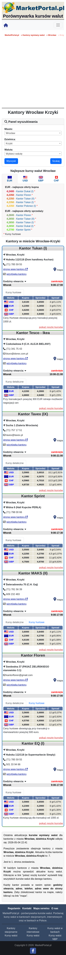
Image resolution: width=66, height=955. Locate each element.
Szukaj (56, 161)
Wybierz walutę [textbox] (14, 153)
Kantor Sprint (23, 229)
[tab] (9, 179)
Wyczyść (11, 161)
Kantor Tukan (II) (25, 198)
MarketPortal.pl (12, 35)
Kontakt (26, 908)
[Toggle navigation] (58, 25)
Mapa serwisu (41, 908)
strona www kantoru (15, 269)
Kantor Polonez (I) (26, 206)
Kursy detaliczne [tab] (15, 381)
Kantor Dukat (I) (24, 191)
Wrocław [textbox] (10, 133)
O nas (54, 908)
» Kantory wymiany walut (33, 35)
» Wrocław (51, 35)
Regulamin (14, 908)
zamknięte (57, 281)
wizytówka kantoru (16, 274)
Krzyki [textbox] (9, 143)
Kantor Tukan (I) (25, 202)
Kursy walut (11, 935)
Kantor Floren (23, 195)
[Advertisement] (33, 73)
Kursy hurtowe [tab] (13, 292)
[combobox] (33, 133)
